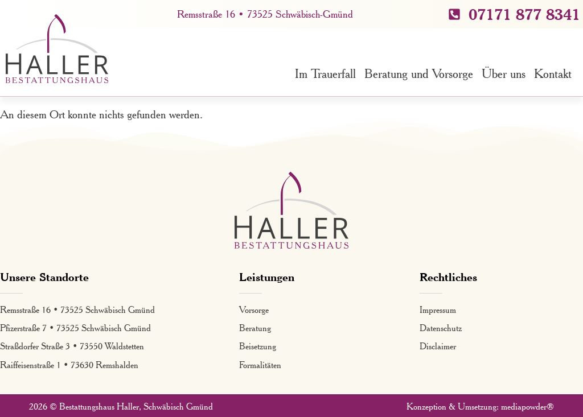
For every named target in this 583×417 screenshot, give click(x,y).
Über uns (503, 73)
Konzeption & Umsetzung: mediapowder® (480, 406)
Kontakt (553, 73)
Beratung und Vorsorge (418, 73)
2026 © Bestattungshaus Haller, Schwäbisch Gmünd (121, 406)
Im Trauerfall (325, 73)
